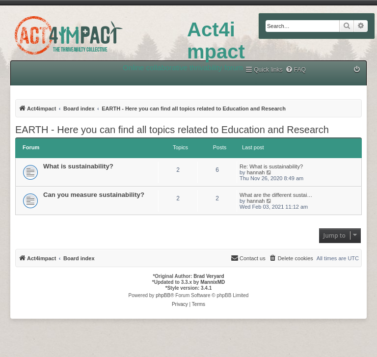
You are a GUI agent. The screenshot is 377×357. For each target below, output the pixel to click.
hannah (256, 172)
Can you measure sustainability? (93, 194)
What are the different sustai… (276, 195)
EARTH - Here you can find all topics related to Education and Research (172, 130)
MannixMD (212, 282)
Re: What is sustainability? (271, 166)
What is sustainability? (78, 166)
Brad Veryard (208, 276)
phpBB (163, 295)
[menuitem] (295, 70)
